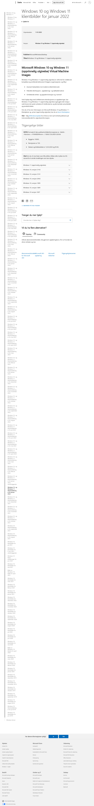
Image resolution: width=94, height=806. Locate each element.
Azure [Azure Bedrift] (3, 781)
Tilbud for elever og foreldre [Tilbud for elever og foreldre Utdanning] (69, 763)
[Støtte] (19, 2)
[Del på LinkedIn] (26, 200)
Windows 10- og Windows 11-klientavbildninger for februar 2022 (12, 470)
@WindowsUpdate (35, 116)
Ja (53, 736)
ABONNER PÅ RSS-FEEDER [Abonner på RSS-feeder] (31, 205)
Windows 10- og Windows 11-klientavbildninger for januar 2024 (12, 262)
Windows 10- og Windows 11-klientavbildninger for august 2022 (12, 419)
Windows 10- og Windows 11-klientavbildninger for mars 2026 (12, 25)
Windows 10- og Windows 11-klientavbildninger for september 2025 (12, 83)
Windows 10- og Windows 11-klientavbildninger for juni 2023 (12, 326)
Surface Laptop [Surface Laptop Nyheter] (5, 749)
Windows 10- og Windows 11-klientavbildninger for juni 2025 (12, 109)
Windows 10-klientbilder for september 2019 (12, 695)
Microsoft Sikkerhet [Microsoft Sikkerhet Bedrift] (6, 778)
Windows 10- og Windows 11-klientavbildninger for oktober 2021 (12, 519)
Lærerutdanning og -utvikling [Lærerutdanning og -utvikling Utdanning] (69, 761)
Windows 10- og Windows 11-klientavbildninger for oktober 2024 (12, 182)
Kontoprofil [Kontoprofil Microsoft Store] (35, 746)
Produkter (41, 2)
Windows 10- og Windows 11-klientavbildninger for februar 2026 (12, 35)
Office (34, 2)
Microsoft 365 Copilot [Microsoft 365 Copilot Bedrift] (7, 790)
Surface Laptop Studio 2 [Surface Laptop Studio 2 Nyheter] (7, 752)
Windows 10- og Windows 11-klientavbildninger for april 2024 (12, 234)
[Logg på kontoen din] (89, 2)
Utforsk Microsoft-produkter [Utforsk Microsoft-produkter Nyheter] (8, 763)
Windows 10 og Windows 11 (10, 13)
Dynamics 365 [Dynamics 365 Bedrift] (5, 784)
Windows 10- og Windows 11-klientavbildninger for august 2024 (12, 201)
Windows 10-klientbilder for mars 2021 (12, 579)
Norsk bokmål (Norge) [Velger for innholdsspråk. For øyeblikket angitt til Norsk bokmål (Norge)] (10, 801)
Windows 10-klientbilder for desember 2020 (12, 598)
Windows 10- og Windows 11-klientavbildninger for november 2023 (12, 281)
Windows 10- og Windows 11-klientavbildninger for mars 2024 (12, 243)
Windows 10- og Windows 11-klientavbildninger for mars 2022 (12, 460)
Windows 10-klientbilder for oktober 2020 (12, 611)
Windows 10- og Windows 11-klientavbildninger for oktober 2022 (12, 399)
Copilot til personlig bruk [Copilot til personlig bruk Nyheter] (7, 758)
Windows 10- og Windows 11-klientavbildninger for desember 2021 (12, 500)
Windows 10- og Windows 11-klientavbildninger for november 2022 (12, 390)
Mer (48, 2)
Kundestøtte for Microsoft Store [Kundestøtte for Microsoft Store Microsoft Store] (40, 752)
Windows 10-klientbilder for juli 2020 (12, 630)
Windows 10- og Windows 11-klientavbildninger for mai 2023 (12, 334)
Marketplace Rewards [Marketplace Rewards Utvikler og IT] (38, 792)
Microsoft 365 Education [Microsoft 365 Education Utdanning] (68, 755)
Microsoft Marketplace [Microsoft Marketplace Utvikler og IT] (38, 787)
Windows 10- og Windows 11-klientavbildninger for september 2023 (12, 300)
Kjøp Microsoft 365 (58, 2)
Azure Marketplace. (64, 112)
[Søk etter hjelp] (85, 2)
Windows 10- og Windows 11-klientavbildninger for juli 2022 (12, 427)
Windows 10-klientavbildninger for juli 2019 (12, 707)
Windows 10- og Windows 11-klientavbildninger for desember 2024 (12, 163)
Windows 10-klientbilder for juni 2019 (12, 714)
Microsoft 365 (27, 2)
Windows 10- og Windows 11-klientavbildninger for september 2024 (12, 191)
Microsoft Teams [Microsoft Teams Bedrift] (6, 792)
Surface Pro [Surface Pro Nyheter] (4, 746)
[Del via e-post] (30, 200)
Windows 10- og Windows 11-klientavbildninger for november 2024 (12, 172)
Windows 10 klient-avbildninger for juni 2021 (12, 558)
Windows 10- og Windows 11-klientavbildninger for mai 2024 (12, 226)
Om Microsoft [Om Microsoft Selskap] (66, 778)
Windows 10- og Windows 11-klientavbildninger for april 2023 (12, 342)
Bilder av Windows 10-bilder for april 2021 (11, 572)
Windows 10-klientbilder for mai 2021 (12, 565)
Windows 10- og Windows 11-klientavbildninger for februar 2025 (12, 143)
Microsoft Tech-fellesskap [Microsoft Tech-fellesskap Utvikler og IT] (38, 784)
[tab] (27, 234)
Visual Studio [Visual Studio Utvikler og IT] (36, 795)
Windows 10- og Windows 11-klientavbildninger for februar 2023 (12, 361)
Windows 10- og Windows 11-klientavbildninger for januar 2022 (12, 491)
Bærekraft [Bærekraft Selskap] (65, 787)
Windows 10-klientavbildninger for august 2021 (12, 536)
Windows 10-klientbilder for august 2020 (12, 624)
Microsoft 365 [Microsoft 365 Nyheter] (5, 761)
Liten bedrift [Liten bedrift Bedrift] (5, 795)
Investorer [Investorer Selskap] (65, 784)
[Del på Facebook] (23, 200)
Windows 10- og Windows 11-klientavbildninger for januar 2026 (12, 44)
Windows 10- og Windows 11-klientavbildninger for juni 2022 (12, 435)
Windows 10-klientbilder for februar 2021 (12, 586)
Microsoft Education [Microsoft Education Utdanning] (67, 746)
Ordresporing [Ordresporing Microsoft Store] (36, 758)
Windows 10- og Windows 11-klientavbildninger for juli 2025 (12, 101)
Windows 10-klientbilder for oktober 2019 (12, 688)
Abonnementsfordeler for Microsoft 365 (29, 255)
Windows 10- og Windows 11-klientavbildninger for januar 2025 (12, 153)
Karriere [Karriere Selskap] (65, 775)
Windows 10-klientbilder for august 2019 (12, 701)
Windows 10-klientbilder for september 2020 (12, 617)
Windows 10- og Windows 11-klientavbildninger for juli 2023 (12, 318)
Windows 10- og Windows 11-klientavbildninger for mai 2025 (12, 117)
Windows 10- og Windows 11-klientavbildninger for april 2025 (12, 125)
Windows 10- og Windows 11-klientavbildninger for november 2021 (12, 510)
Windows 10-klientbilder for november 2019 (12, 682)
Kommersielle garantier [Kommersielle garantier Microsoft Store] (38, 763)
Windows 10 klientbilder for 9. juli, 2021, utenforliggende (12, 550)
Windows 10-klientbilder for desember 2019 (12, 676)
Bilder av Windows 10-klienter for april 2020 (12, 650)
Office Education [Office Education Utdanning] (67, 758)
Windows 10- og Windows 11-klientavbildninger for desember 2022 (12, 380)
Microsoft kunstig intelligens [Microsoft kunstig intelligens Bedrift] (8, 775)
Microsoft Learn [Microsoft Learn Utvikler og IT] (36, 778)
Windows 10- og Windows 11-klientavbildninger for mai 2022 (12, 443)
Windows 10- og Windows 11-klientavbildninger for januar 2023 (12, 371)
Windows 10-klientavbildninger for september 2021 (12, 528)
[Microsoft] (8, 2)
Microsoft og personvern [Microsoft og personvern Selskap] (68, 781)
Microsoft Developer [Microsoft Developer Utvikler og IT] (37, 775)
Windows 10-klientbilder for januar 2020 (12, 670)
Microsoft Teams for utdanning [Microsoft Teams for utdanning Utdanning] (70, 752)
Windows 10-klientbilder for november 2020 (12, 605)
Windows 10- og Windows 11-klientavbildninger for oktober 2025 (12, 73)
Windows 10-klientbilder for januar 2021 (12, 592)
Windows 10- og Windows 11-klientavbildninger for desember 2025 (12, 54)
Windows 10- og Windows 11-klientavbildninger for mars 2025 (12, 134)
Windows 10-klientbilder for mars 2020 (12, 657)
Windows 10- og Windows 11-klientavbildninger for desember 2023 (12, 271)
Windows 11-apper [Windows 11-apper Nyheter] (6, 766)
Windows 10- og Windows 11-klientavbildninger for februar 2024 (12, 252)
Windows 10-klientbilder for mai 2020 (12, 643)
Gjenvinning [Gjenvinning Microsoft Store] (35, 761)
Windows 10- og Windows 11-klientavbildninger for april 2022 (12, 451)
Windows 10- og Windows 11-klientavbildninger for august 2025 (12, 92)
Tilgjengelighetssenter (69, 253)
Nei (64, 736)
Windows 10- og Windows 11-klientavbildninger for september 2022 (12, 409)
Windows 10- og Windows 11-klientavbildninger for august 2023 (12, 310)
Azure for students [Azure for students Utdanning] (67, 766)
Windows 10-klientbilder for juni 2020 (12, 636)
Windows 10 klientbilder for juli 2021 (12, 543)
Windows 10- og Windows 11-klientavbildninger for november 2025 (12, 64)
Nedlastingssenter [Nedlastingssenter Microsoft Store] (37, 749)
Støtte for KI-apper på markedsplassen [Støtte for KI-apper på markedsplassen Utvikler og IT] (41, 781)
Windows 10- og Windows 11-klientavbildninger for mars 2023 (12, 351)
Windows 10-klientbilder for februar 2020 (12, 663)
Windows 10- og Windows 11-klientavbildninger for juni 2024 (12, 218)
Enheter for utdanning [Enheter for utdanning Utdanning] (68, 749)
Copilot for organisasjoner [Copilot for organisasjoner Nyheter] (8, 755)
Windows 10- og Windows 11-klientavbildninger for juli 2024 (12, 210)
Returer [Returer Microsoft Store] (34, 755)
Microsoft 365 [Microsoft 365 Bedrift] (5, 787)
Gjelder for (26, 21)
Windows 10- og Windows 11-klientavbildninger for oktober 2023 (12, 291)
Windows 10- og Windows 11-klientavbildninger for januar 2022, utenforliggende (12, 480)
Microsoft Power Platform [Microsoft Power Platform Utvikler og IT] (38, 790)
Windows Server (10, 720)
